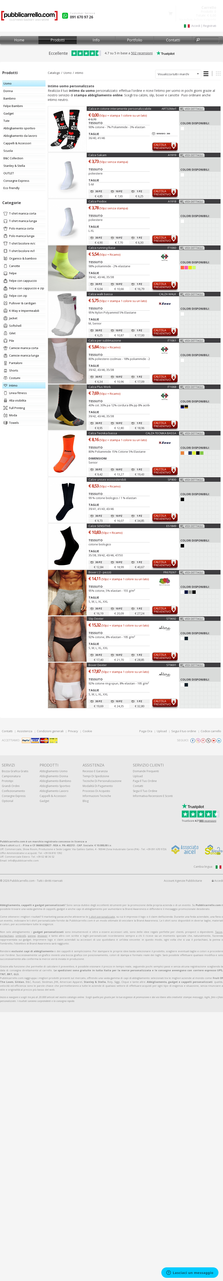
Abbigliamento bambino (55, 781)
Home (19, 39)
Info (96, 39)
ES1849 (171, 526)
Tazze (218, 932)
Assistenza (24, 731)
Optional (7, 801)
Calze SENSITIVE (100, 526)
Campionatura (11, 776)
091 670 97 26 (81, 17)
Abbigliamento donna (54, 776)
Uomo (67, 73)
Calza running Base (102, 248)
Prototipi (7, 781)
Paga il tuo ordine (145, 781)
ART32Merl (169, 109)
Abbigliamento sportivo (55, 786)
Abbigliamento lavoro (54, 791)
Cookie (87, 731)
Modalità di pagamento (98, 786)
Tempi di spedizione (96, 776)
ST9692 (171, 619)
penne (32, 935)
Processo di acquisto (96, 791)
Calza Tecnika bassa (103, 433)
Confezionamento (13, 791)
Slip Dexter (96, 619)
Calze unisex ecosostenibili (107, 479)
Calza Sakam (97, 155)
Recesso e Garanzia (95, 771)
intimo (79, 73)
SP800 (172, 479)
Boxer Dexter (98, 665)
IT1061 (171, 340)
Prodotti (58, 39)
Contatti (173, 39)
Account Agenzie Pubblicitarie (183, 881)
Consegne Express (13, 796)
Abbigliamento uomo (54, 771)
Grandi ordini (11, 786)
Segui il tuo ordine (183, 731)
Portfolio (134, 39)
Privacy (73, 731)
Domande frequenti (146, 771)
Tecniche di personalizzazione (102, 781)
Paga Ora (145, 731)
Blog (86, 801)
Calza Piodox (97, 201)
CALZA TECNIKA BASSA (161, 433)
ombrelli (20, 935)
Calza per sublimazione (105, 340)
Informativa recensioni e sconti (153, 796)
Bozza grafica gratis (15, 771)
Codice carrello (211, 731)
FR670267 (169, 572)
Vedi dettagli (194, 108)
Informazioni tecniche (97, 796)
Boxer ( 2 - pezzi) (100, 572)
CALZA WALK (167, 294)
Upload (162, 731)
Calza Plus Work (100, 387)
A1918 (172, 201)
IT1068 (171, 387)
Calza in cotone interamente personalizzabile (120, 109)
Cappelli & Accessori (53, 796)
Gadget (44, 801)
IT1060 (171, 248)
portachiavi (7, 935)
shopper (42, 935)
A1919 (172, 155)
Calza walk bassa (101, 294)
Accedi (217, 881)
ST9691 (171, 665)
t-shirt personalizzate (102, 916)
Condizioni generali (50, 731)
